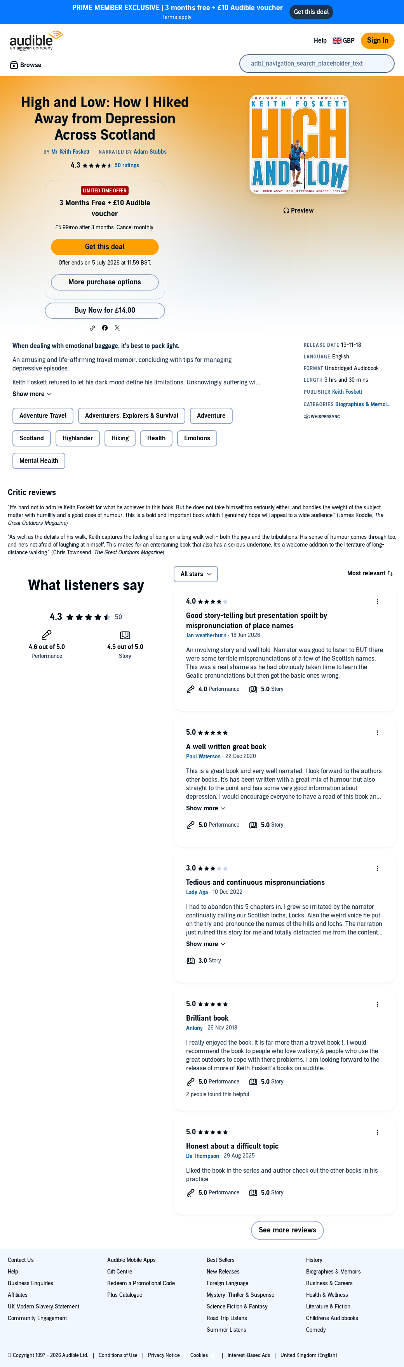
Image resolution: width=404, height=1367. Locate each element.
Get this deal (105, 247)
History (314, 1260)
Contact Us (21, 1260)
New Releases (223, 1271)
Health (156, 438)
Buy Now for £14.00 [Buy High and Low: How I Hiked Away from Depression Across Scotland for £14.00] (105, 310)
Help (320, 41)
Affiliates (18, 1295)
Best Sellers (221, 1260)
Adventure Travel (42, 416)
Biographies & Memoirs (333, 1271)
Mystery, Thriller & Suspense (240, 1295)
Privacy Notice (164, 1355)
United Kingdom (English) (308, 1355)
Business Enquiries (30, 1283)
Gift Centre (119, 1271)
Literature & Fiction (328, 1306)
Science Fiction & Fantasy (237, 1306)
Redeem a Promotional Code (141, 1283)
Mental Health (38, 461)
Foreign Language (227, 1283)
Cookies (199, 1355)
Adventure (211, 416)
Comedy (316, 1330)
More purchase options (104, 282)
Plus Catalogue (124, 1295)
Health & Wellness (327, 1295)
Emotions (197, 438)
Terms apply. (177, 12)
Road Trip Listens (227, 1318)
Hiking (120, 438)
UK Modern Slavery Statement (43, 1306)
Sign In (377, 40)
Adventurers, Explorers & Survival (131, 416)
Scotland (31, 438)
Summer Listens (226, 1330)
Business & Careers (329, 1283)
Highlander (78, 438)
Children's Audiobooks (332, 1318)
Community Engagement (37, 1318)
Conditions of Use (119, 1355)
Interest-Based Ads (249, 1355)
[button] (92, 328)
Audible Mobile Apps (131, 1260)
